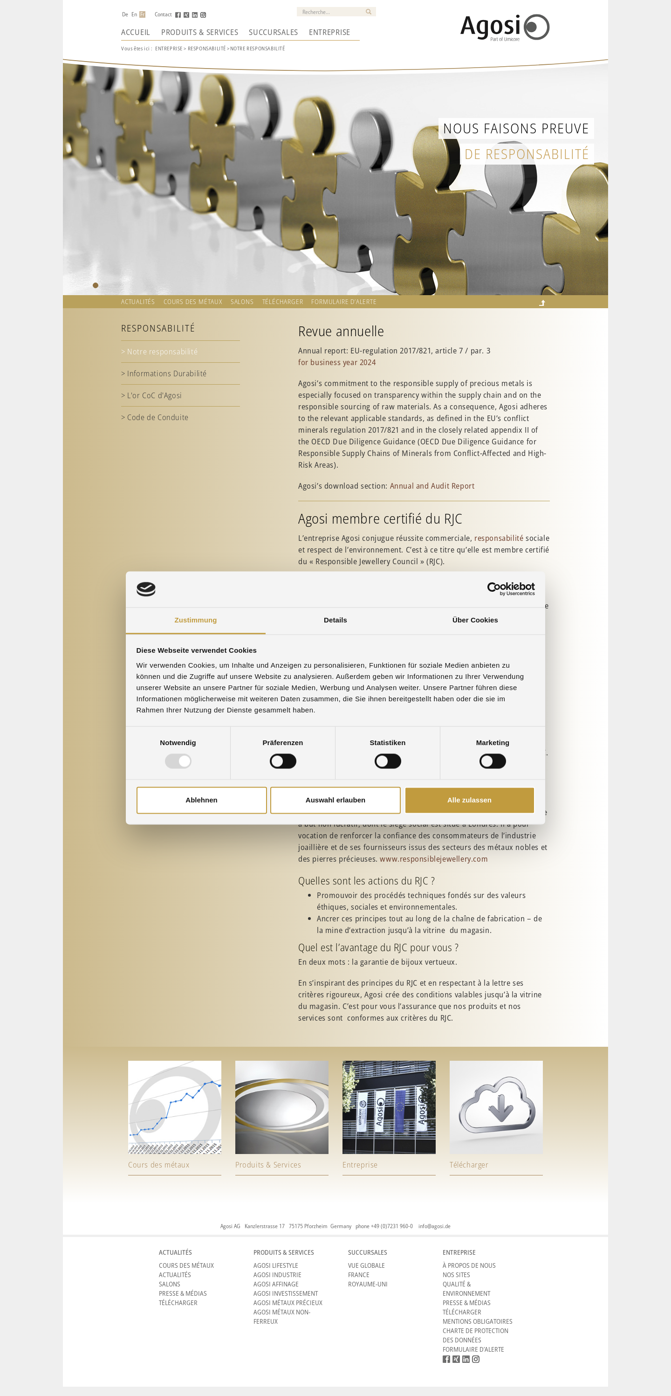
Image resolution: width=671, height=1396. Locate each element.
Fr (142, 14)
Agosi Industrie (277, 1274)
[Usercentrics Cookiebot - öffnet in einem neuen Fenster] (494, 589)
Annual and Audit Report (432, 485)
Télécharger (282, 301)
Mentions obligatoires (478, 1321)
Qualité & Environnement (466, 1288)
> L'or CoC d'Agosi (151, 395)
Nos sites (456, 1274)
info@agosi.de (434, 1226)
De (125, 14)
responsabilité (498, 537)
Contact (163, 14)
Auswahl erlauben (335, 800)
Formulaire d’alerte (344, 301)
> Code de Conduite (155, 417)
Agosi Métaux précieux (287, 1302)
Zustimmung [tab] (196, 620)
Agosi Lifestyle (275, 1265)
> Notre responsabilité (159, 351)
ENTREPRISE (169, 48)
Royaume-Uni (368, 1283)
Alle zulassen (469, 800)
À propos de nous (469, 1265)
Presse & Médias (183, 1293)
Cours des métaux (193, 301)
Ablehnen (201, 800)
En (134, 14)
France (359, 1274)
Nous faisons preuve (516, 128)
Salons (242, 301)
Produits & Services (199, 32)
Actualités (138, 301)
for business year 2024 (337, 362)
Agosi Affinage (276, 1283)
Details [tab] (335, 620)
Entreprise (329, 32)
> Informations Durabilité (164, 373)
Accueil (136, 32)
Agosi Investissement (285, 1293)
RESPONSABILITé (207, 48)
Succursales (273, 32)
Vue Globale (366, 1265)
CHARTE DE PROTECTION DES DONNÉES (475, 1335)
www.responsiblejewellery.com (434, 858)
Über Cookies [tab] (475, 620)
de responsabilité (527, 153)
